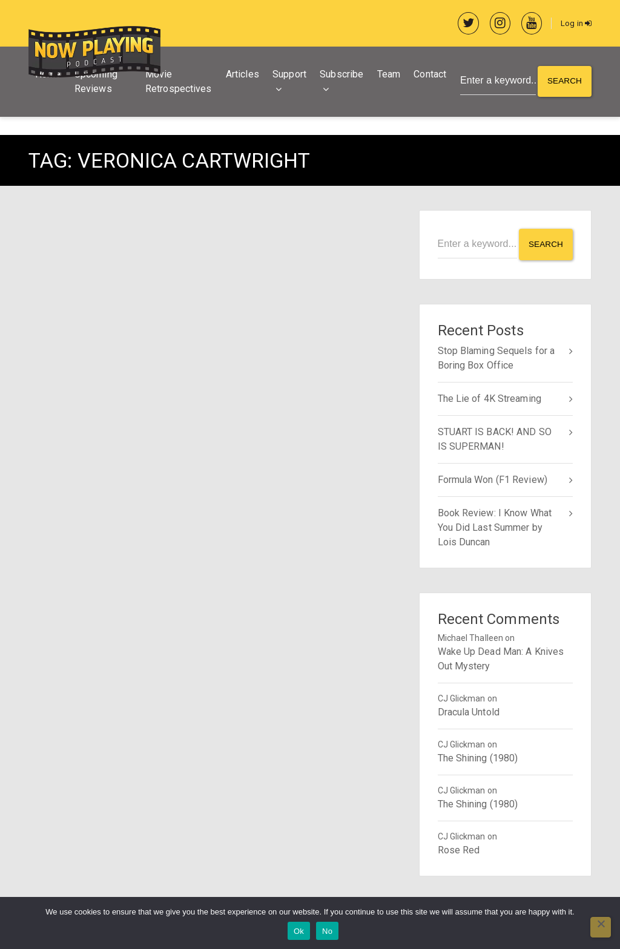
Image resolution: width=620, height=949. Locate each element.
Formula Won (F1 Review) (492, 478)
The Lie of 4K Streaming (489, 397)
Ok (299, 931)
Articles (240, 75)
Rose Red (459, 849)
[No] (600, 927)
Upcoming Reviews (95, 83)
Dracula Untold (469, 711)
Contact (428, 75)
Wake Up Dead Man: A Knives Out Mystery (501, 658)
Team (386, 75)
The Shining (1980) (478, 757)
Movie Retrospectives (177, 83)
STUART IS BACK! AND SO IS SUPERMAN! (495, 438)
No (327, 931)
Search (564, 83)
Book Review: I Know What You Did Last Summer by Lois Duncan (495, 526)
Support (288, 75)
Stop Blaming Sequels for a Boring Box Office (496, 357)
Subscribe (339, 75)
